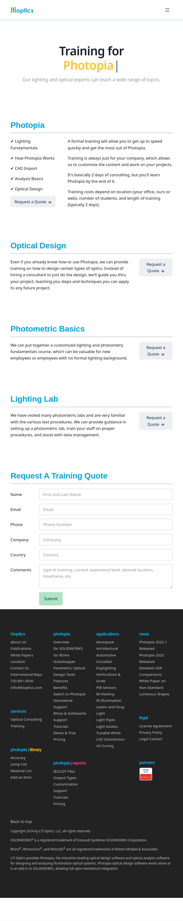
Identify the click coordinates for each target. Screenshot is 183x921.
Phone (16, 524)
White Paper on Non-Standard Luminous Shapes (154, 687)
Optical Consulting (26, 719)
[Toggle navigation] (167, 10)
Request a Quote (33, 201)
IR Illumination (109, 700)
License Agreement (155, 725)
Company (19, 539)
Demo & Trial (64, 732)
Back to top (21, 821)
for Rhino (61, 655)
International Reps (26, 674)
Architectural (107, 648)
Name (16, 494)
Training (17, 725)
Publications (20, 648)
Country (18, 554)
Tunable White (108, 732)
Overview (61, 642)
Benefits (60, 687)
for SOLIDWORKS (68, 648)
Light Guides (107, 726)
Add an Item (20, 777)
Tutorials (60, 726)
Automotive (106, 655)
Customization (65, 784)
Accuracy (18, 757)
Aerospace (105, 642)
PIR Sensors (106, 687)
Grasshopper (64, 661)
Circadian (104, 661)
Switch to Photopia (69, 694)
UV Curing (105, 745)
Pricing (59, 739)
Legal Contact (151, 738)
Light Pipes (105, 719)
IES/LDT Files (64, 771)
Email (15, 509)
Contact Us (19, 668)
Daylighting (106, 668)
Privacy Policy (150, 732)
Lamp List (18, 764)
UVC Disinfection (110, 739)
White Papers (21, 655)
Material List (20, 770)
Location (17, 661)
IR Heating (105, 694)
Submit (51, 598)
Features (60, 680)
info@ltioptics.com (26, 687)
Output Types (64, 777)
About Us (18, 642)
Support (60, 790)
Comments (20, 569)
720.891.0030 (21, 680)
